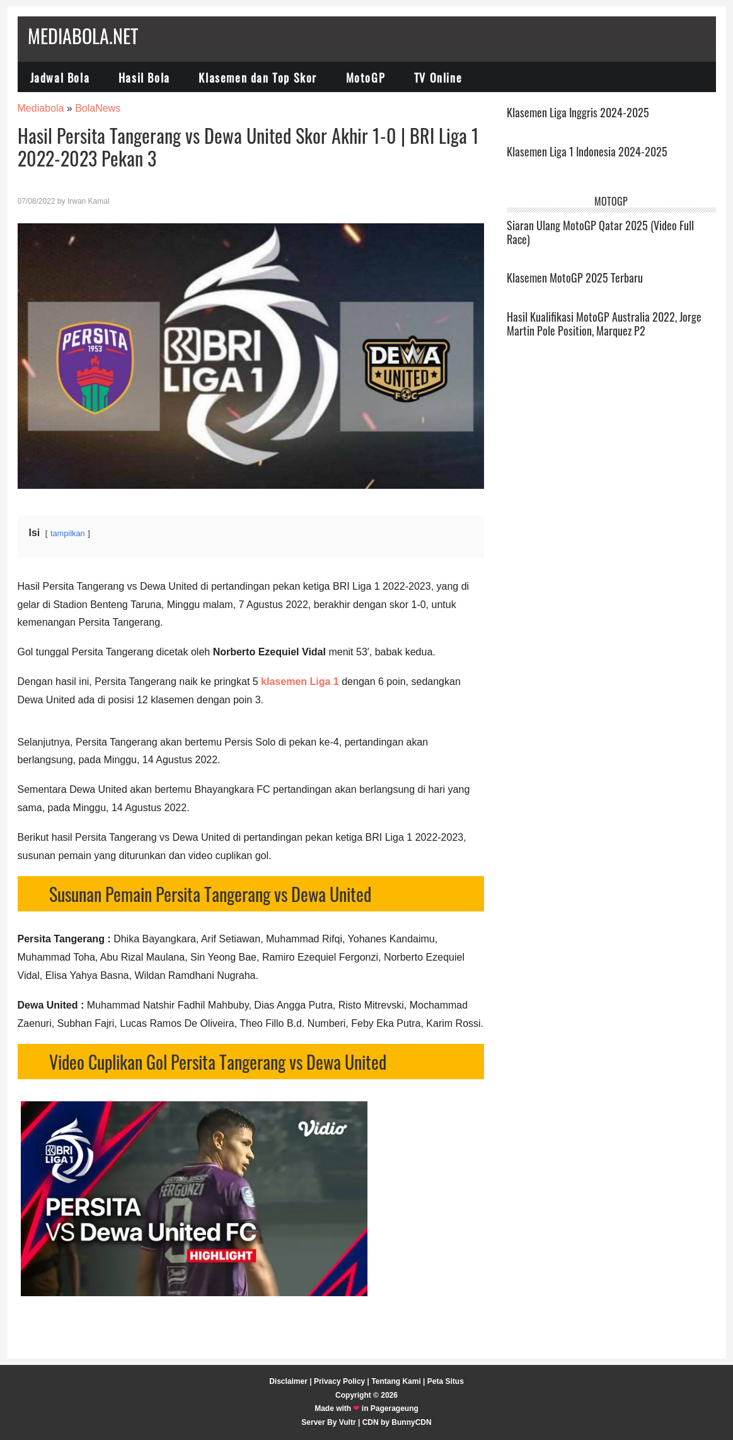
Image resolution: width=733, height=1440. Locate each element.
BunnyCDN (411, 1422)
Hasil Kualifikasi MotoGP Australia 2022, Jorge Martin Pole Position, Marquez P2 (604, 323)
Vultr (347, 1422)
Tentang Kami (395, 1381)
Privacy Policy (339, 1381)
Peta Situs (445, 1381)
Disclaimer (288, 1381)
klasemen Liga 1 (300, 681)
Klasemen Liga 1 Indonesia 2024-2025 (587, 151)
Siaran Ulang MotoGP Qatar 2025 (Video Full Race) (600, 232)
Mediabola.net (83, 35)
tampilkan (67, 533)
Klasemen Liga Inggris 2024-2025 (578, 112)
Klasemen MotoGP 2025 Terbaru (575, 277)
